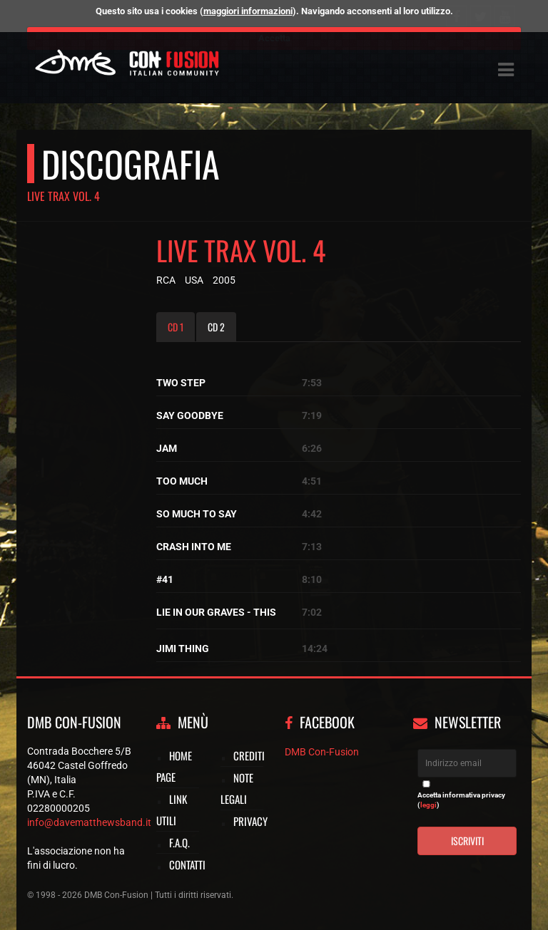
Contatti (187, 864)
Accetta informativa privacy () (461, 800)
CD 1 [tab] (175, 326)
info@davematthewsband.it (89, 822)
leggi (428, 805)
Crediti (249, 755)
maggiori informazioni (248, 11)
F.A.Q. (179, 842)
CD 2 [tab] (216, 326)
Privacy (250, 821)
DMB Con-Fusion (322, 752)
